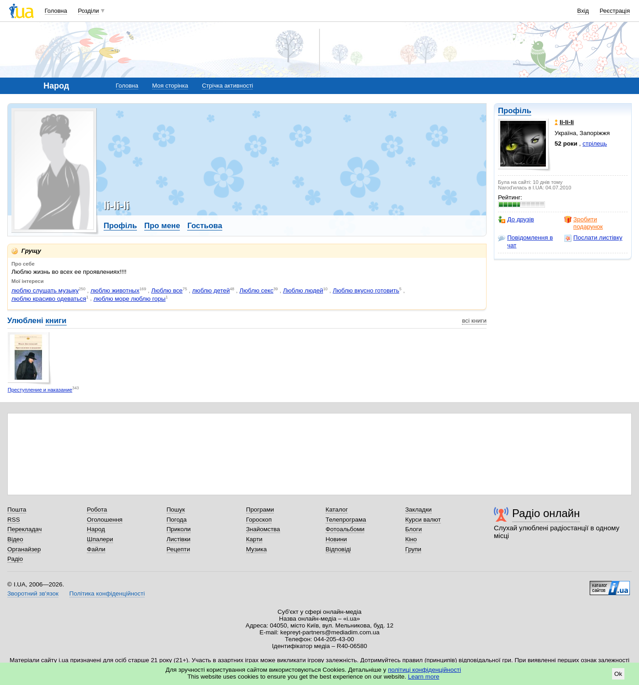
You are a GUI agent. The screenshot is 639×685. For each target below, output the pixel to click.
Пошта (16, 509)
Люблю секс (256, 290)
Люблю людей (303, 290)
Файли (96, 549)
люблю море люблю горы (130, 298)
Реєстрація (615, 10)
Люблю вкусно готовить (366, 290)
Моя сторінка (170, 85)
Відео (15, 539)
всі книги (474, 320)
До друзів (516, 219)
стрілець (594, 143)
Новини (336, 539)
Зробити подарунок (583, 223)
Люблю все (167, 290)
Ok (618, 673)
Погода (177, 519)
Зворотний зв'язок (32, 593)
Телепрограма (345, 519)
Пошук (176, 509)
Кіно (411, 539)
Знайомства (263, 529)
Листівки (179, 539)
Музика (256, 549)
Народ (96, 529)
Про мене (162, 225)
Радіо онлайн (546, 513)
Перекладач (24, 529)
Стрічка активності (227, 85)
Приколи (179, 529)
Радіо (15, 558)
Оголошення (104, 519)
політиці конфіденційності (424, 669)
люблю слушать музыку (45, 290)
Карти (254, 539)
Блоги (413, 529)
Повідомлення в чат (525, 241)
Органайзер (24, 549)
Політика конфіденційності (107, 593)
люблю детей (211, 290)
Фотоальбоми (344, 529)
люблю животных (114, 290)
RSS (13, 519)
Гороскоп (259, 519)
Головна (56, 10)
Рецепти (178, 549)
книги (55, 320)
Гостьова (204, 225)
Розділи (88, 10)
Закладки (418, 509)
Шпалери (100, 539)
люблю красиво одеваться (48, 298)
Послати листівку (593, 237)
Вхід (583, 10)
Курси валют (423, 519)
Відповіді (338, 549)
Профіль (514, 110)
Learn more (424, 676)
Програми (260, 509)
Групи (413, 549)
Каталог (336, 509)
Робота (97, 509)
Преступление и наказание (40, 389)
